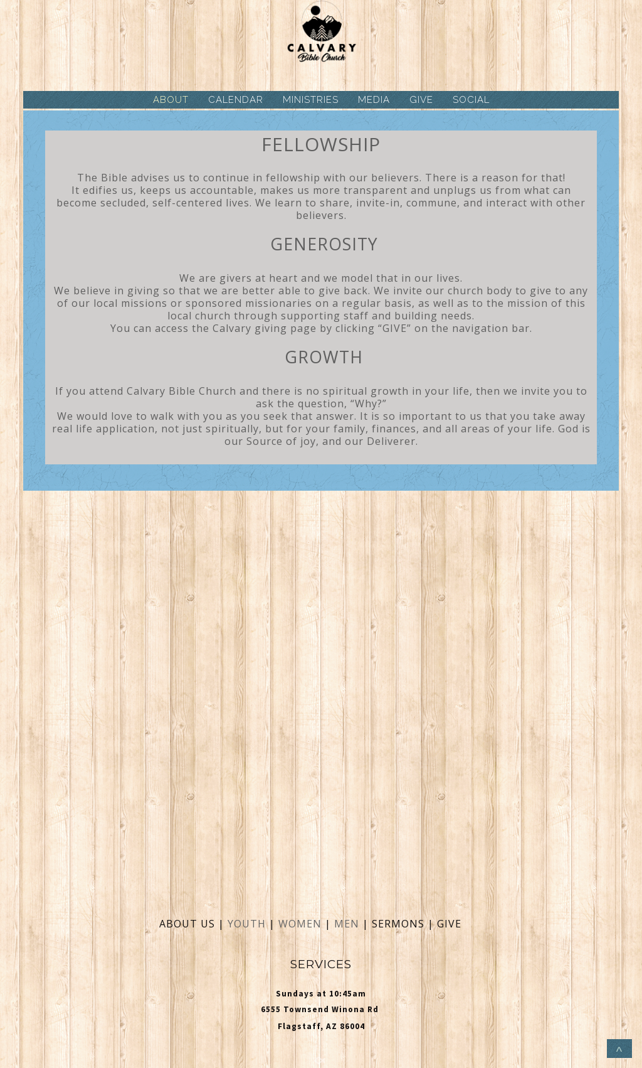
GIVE (421, 99)
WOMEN (301, 924)
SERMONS (400, 924)
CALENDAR (235, 99)
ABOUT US (187, 924)
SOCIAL (471, 99)
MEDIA (374, 99)
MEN (346, 924)
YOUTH (247, 924)
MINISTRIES (311, 99)
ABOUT (171, 99)
